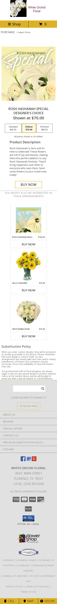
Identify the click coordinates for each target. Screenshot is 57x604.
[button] (28, 518)
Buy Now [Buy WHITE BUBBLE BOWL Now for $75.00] (28, 336)
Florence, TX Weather (14, 576)
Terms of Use (28, 591)
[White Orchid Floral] (28, 16)
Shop (14, 24)
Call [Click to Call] (9, 601)
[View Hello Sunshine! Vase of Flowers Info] (28, 266)
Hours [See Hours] (47, 601)
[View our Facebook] (23, 460)
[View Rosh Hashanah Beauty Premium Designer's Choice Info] (28, 220)
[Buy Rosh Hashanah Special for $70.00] (28, 184)
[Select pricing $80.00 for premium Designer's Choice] (44, 128)
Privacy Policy (15, 586)
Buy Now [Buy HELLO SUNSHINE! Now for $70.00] (28, 290)
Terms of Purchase (37, 586)
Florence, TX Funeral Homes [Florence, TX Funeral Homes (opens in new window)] (20, 560)
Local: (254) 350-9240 (28, 484)
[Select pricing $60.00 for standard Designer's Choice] (13, 128)
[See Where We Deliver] (28, 405)
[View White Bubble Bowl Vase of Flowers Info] (28, 312)
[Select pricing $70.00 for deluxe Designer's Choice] (29, 128)
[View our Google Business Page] (28, 460)
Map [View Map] (29, 601)
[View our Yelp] (34, 460)
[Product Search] (29, 388)
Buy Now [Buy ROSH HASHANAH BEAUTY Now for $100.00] (28, 244)
